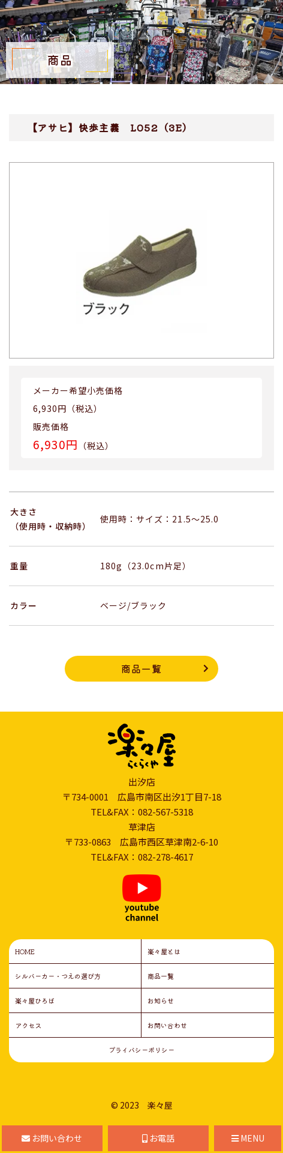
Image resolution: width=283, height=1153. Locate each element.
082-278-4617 (165, 856)
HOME (25, 951)
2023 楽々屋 (146, 1105)
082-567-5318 (165, 811)
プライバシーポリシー (141, 1050)
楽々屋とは (163, 951)
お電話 (158, 1138)
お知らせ (160, 1000)
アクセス (28, 1025)
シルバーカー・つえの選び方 (58, 976)
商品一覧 (141, 668)
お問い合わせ (167, 1025)
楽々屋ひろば (35, 1000)
